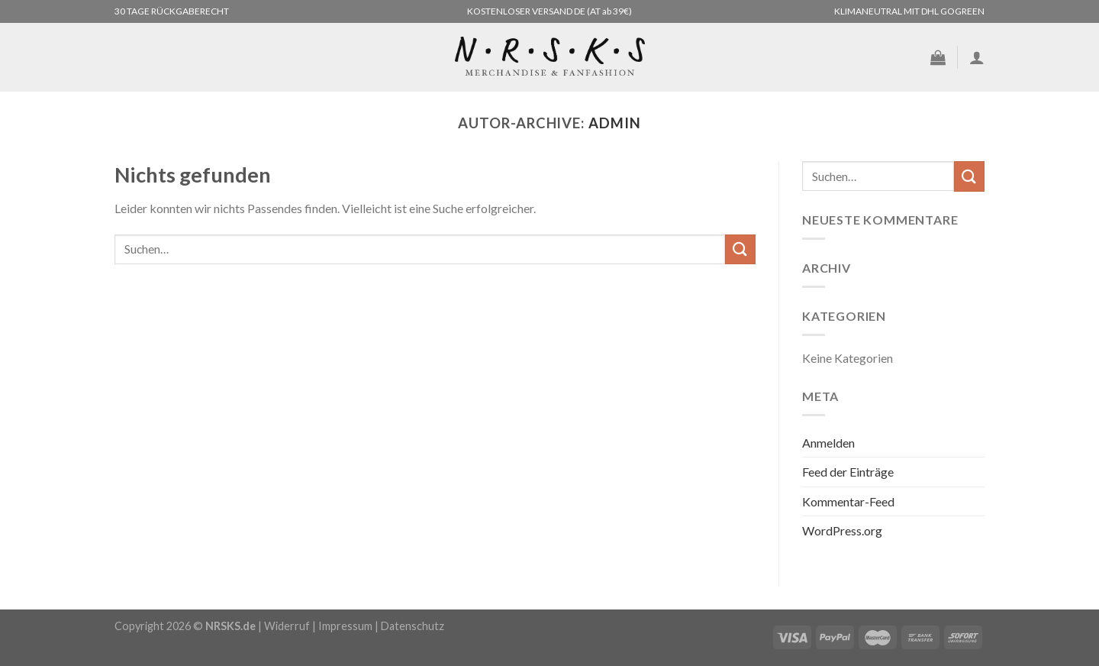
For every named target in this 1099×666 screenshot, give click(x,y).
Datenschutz (412, 625)
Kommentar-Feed (848, 501)
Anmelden (828, 442)
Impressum (345, 625)
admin (614, 123)
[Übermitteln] (740, 249)
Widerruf (287, 625)
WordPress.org (842, 530)
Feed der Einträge (848, 471)
